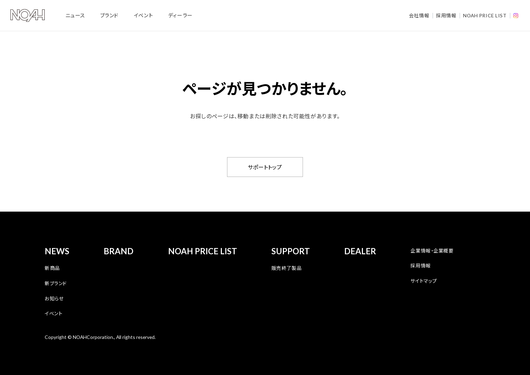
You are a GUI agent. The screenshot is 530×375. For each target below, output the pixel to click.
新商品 (52, 267)
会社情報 (419, 15)
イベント (143, 15)
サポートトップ (265, 167)
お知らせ (54, 298)
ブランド (109, 15)
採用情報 (446, 15)
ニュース (75, 15)
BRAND (118, 251)
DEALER (360, 251)
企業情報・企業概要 (431, 250)
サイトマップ (423, 280)
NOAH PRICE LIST (484, 15)
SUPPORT (290, 251)
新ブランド (56, 283)
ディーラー (180, 15)
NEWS (57, 251)
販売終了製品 (286, 267)
